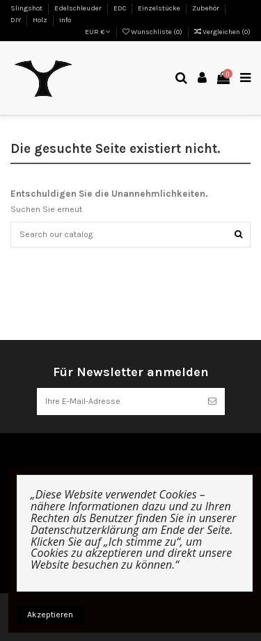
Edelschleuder (78, 8)
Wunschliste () (153, 32)
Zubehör (206, 8)
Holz (41, 20)
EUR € (98, 32)
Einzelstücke (160, 8)
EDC (120, 8)
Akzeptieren (50, 614)
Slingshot (27, 8)
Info (65, 20)
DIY (16, 20)
